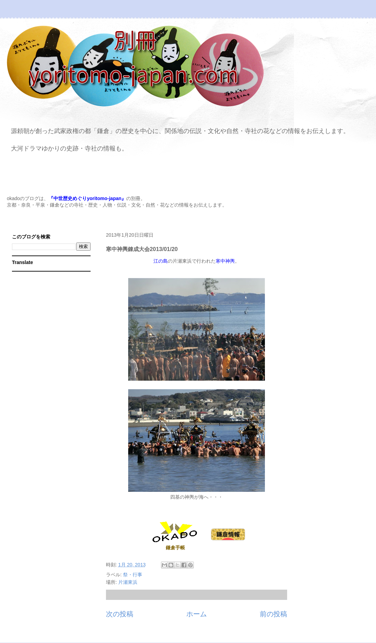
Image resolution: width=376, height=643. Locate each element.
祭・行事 (132, 574)
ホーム (196, 614)
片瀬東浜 (127, 582)
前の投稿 (273, 614)
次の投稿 (119, 614)
